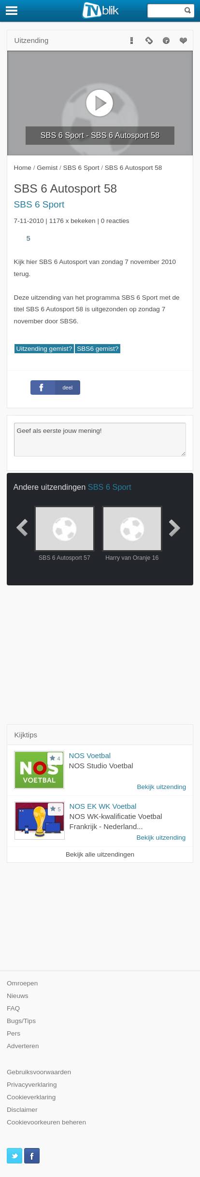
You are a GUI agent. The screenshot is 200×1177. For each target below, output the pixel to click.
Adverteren (23, 1046)
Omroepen (22, 983)
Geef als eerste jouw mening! (100, 440)
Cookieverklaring (31, 1097)
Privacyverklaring (32, 1084)
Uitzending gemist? (44, 348)
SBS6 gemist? (97, 348)
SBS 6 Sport (39, 204)
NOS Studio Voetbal (101, 766)
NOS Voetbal (90, 755)
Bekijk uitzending (161, 786)
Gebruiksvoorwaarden (39, 1072)
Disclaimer (22, 1109)
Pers (13, 1033)
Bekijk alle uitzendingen (100, 854)
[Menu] (12, 10)
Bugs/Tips (21, 1021)
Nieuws (18, 995)
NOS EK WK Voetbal (103, 806)
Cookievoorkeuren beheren (46, 1122)
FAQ (13, 1008)
